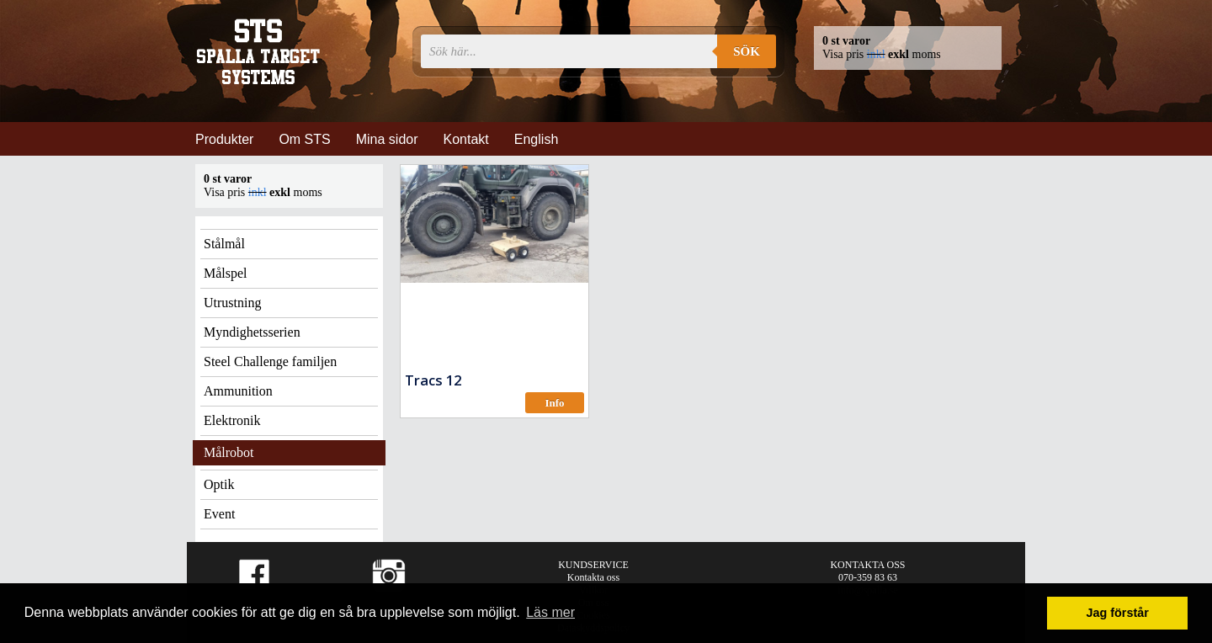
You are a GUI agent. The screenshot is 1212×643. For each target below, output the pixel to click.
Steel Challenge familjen (270, 361)
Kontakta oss (593, 577)
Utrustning (232, 302)
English (536, 139)
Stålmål (224, 243)
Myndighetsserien (252, 332)
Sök (746, 51)
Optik (219, 484)
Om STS (304, 139)
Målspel (225, 273)
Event (219, 514)
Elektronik (232, 420)
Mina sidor (387, 139)
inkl (876, 54)
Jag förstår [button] (1117, 612)
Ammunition (238, 391)
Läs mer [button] (550, 612)
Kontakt (466, 139)
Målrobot (229, 452)
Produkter (224, 139)
